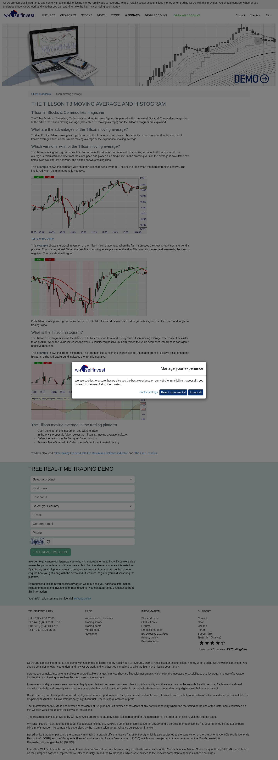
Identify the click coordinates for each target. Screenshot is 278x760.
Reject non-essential (173, 392)
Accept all (196, 392)
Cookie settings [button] (148, 392)
